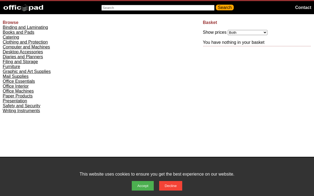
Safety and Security (21, 105)
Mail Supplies (15, 76)
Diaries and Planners (23, 56)
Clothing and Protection (25, 42)
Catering (11, 37)
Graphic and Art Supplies (27, 71)
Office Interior (16, 86)
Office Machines (18, 91)
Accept (142, 186)
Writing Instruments (21, 110)
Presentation (15, 101)
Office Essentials (19, 81)
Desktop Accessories (23, 52)
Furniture (11, 66)
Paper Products (18, 96)
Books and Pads (18, 32)
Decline (171, 186)
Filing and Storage (20, 61)
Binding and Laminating (25, 27)
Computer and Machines (26, 47)
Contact (303, 7)
